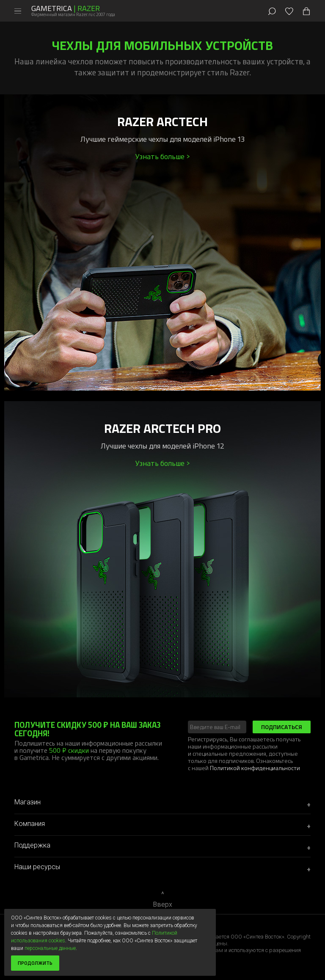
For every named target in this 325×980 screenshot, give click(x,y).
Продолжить (35, 962)
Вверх (162, 904)
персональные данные (50, 948)
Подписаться (281, 727)
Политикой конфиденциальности (255, 768)
